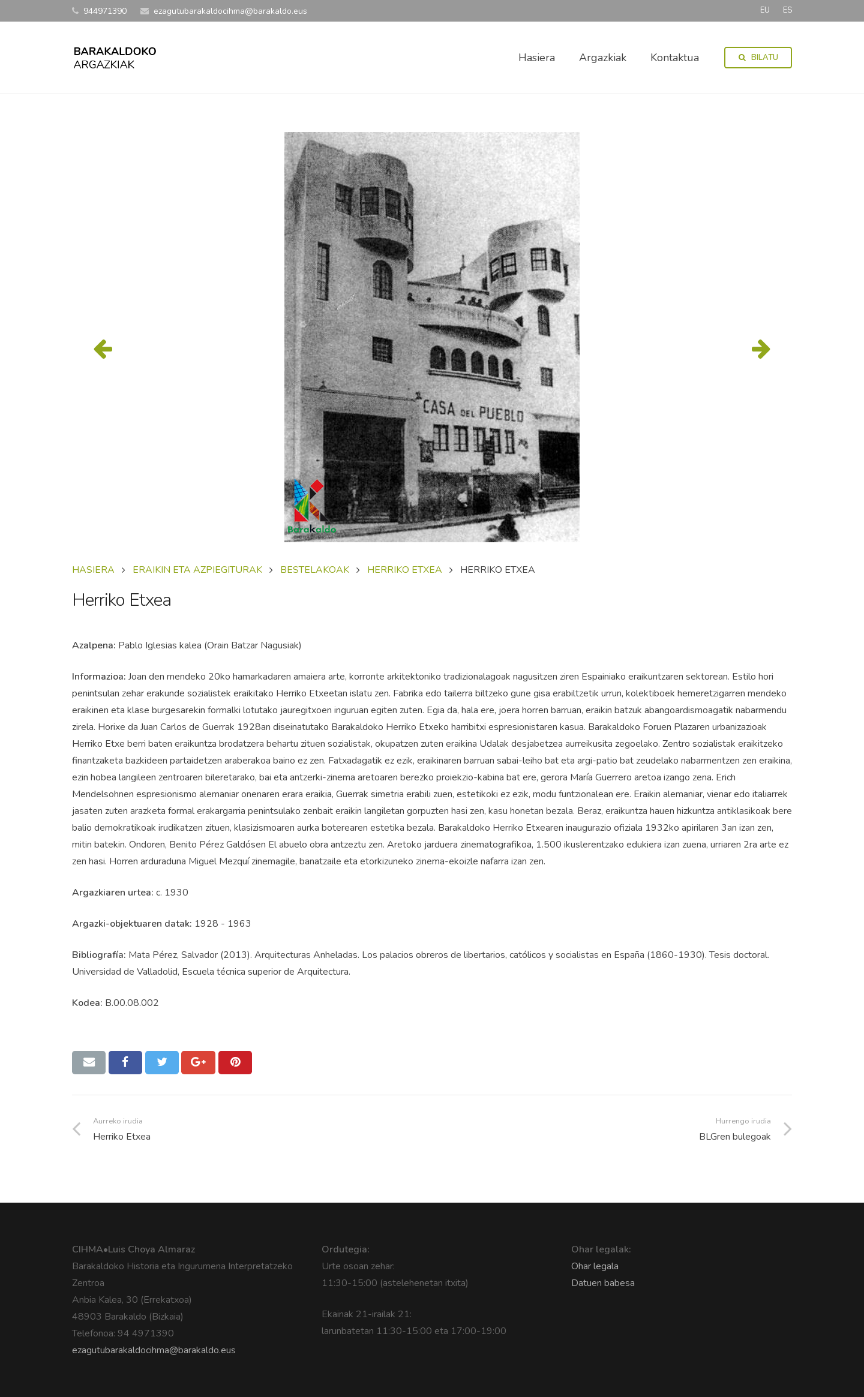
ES (787, 10)
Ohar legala (595, 1266)
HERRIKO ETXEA (404, 569)
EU (765, 10)
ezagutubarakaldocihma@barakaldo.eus (154, 1350)
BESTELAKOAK (314, 569)
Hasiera (93, 569)
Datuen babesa (603, 1283)
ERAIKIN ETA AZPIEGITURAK (197, 569)
